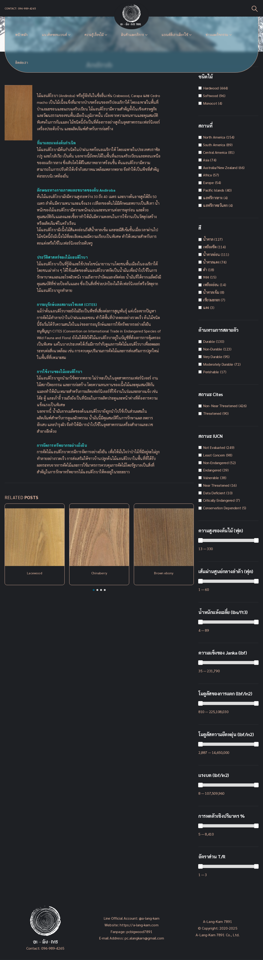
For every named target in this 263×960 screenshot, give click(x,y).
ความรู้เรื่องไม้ (94, 34)
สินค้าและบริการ (132, 34)
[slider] (200, 540)
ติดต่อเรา (21, 62)
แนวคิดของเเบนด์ (54, 34)
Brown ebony (163, 573)
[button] (94, 590)
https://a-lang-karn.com (139, 924)
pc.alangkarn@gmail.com (144, 938)
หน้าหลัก (21, 34)
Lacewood (34, 573)
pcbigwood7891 (139, 931)
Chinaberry (99, 573)
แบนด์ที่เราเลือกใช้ (174, 34)
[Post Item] (34, 537)
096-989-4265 (53, 948)
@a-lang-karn (149, 918)
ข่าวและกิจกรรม (217, 34)
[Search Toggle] (254, 8)
